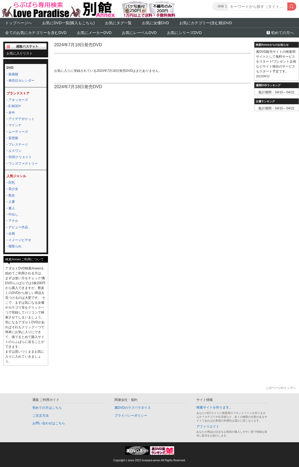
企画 (11, 233)
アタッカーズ (18, 100)
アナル (13, 221)
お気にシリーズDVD (184, 32)
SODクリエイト (20, 157)
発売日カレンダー (21, 80)
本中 (11, 113)
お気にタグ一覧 (118, 23)
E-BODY (14, 106)
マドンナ (14, 125)
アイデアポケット (21, 119)
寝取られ (14, 246)
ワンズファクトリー (23, 163)
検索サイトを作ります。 (214, 407)
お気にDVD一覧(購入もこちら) (68, 23)
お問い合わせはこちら (48, 423)
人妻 (11, 202)
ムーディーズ (18, 132)
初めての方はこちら (47, 408)
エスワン (14, 151)
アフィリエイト (207, 426)
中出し (13, 214)
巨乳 (11, 183)
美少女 (13, 189)
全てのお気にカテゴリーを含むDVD (36, 32)
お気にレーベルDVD (139, 32)
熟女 (11, 195)
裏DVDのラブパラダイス (133, 408)
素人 (11, 208)
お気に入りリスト (20, 53)
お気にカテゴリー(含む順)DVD (205, 23)
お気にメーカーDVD (94, 32)
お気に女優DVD (155, 23)
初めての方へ (282, 32)
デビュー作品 (18, 227)
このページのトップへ (281, 387)
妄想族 (13, 138)
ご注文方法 (40, 415)
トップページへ (18, 23)
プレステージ (18, 144)
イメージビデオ (19, 240)
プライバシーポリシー (131, 415)
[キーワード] (257, 6)
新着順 (13, 74)
